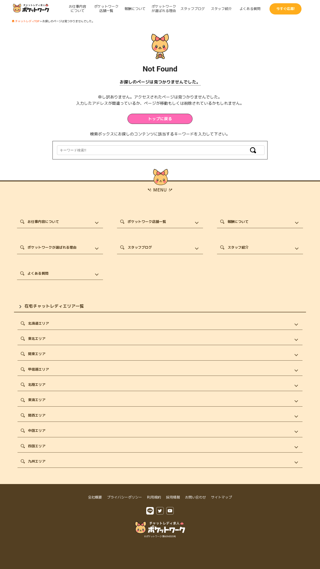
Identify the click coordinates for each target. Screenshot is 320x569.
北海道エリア (38, 323)
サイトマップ (221, 497)
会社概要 (95, 497)
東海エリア (37, 400)
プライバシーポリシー (124, 497)
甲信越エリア (38, 369)
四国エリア (37, 446)
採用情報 (173, 497)
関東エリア (37, 354)
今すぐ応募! (285, 9)
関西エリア (37, 415)
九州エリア (37, 461)
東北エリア (37, 339)
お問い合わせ (195, 497)
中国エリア (37, 431)
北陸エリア (37, 385)
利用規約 (154, 497)
